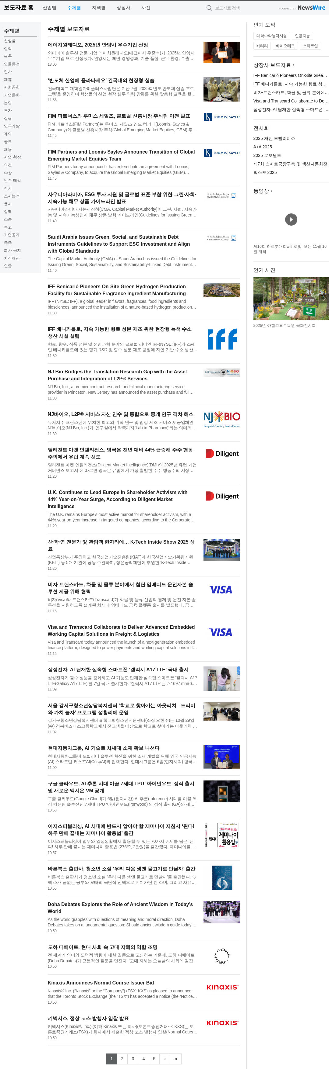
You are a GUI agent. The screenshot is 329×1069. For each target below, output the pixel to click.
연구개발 (12, 126)
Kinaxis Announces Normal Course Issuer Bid (101, 982)
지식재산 (12, 258)
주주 (8, 242)
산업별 (49, 7)
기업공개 (12, 235)
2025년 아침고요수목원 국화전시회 (284, 325)
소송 (8, 219)
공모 (8, 141)
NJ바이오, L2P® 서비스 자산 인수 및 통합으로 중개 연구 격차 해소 (120, 414)
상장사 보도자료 (272, 65)
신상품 (10, 40)
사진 (145, 7)
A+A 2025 (262, 146)
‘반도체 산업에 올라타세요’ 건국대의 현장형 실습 (101, 80)
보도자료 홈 (18, 7)
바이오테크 (285, 45)
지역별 (99, 7)
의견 (8, 165)
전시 (8, 188)
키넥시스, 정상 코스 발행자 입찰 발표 (88, 1018)
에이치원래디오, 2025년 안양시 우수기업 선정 (98, 44)
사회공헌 (12, 87)
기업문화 (12, 95)
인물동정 (12, 64)
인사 (8, 71)
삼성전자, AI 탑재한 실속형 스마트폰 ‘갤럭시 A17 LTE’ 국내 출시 (118, 669)
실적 (8, 48)
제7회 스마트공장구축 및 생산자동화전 (290, 163)
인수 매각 (12, 180)
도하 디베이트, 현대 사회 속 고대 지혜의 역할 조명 (102, 947)
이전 (258, 298)
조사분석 (12, 196)
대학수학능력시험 (271, 35)
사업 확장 (12, 157)
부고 (8, 227)
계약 (8, 134)
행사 (8, 204)
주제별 (74, 7)
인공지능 (302, 35)
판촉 (8, 56)
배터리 (262, 45)
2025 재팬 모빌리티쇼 (274, 138)
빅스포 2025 (265, 172)
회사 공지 (12, 250)
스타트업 (310, 45)
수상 (8, 173)
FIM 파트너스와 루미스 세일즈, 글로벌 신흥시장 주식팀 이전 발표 (119, 116)
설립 (8, 118)
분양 (8, 103)
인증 (8, 266)
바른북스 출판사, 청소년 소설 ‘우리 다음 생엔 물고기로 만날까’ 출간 (121, 868)
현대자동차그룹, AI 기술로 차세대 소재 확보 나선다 (104, 748)
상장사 (123, 7)
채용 (8, 149)
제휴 (8, 79)
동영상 (261, 191)
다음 (324, 298)
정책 (8, 211)
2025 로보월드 (267, 155)
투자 (8, 110)
